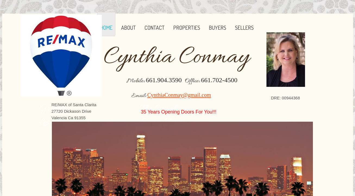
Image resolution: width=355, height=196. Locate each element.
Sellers (244, 27)
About (128, 27)
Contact (154, 27)
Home (106, 27)
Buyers (217, 27)
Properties (186, 27)
